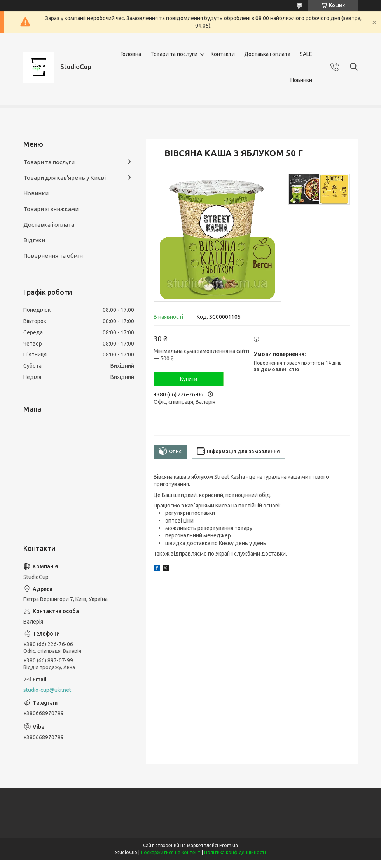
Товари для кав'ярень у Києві (64, 177)
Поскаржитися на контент (171, 852)
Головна (131, 54)
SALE (306, 54)
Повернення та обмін (53, 255)
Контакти (223, 54)
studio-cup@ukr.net (47, 690)
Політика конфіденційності (235, 852)
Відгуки (34, 240)
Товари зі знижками (51, 209)
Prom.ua (228, 845)
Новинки (301, 80)
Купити (188, 379)
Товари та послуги (173, 54)
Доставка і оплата (267, 54)
